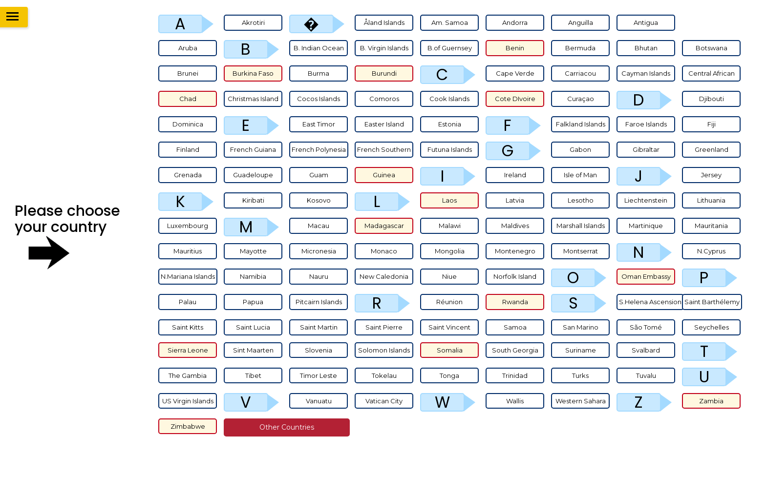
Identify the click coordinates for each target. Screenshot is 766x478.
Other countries (286, 427)
